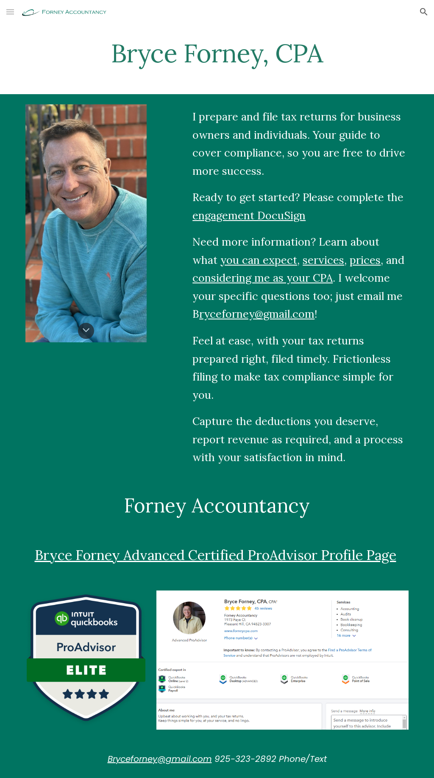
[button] (10, 11)
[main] (217, 53)
